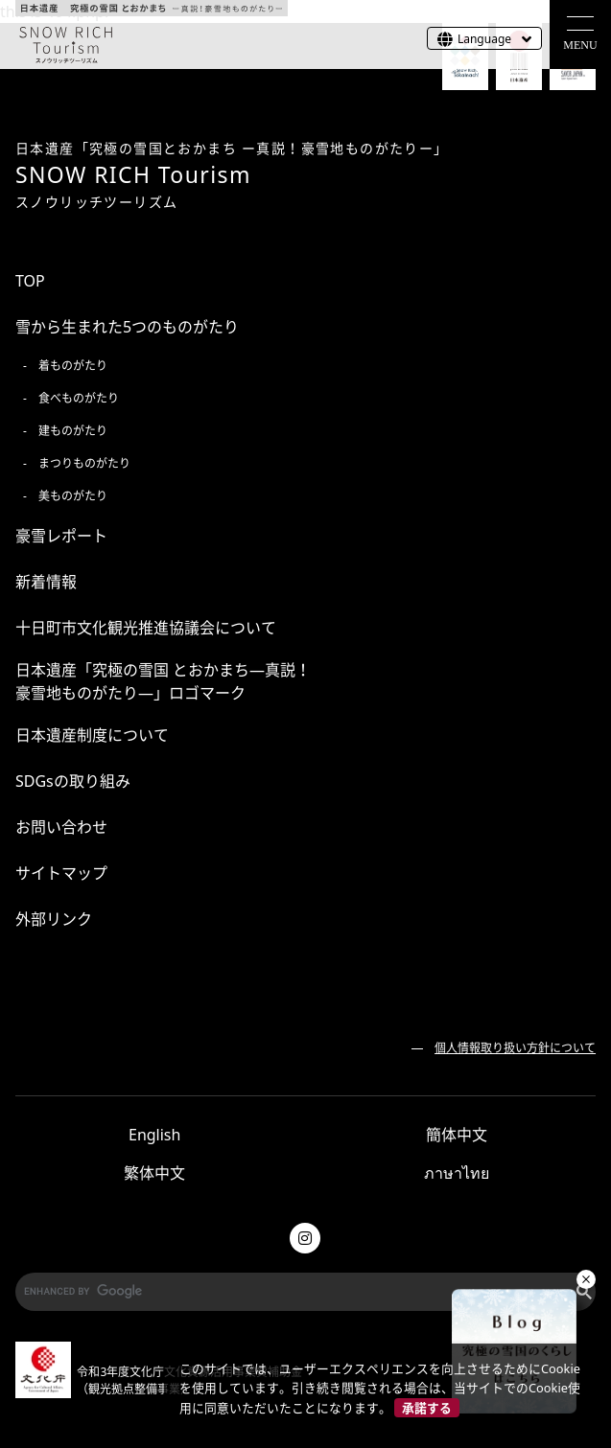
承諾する (427, 1407)
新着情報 (46, 581)
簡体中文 (456, 1134)
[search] (296, 1292)
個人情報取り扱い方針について (515, 1048)
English (154, 1134)
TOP (30, 280)
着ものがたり (72, 365)
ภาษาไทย (456, 1173)
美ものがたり (72, 496)
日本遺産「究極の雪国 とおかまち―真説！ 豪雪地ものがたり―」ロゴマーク (163, 681)
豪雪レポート (61, 535)
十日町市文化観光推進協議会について (145, 627)
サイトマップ (61, 873)
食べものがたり (78, 398)
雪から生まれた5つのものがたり (127, 326)
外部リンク (53, 919)
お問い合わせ (61, 827)
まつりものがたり (84, 463)
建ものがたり (72, 431)
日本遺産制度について (92, 735)
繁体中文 (154, 1173)
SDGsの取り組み (72, 781)
